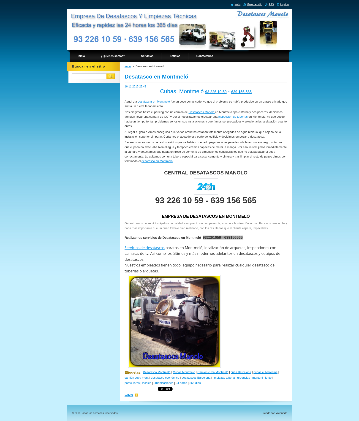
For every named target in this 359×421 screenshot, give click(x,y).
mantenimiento (262, 377)
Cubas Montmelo (184, 372)
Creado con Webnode (274, 413)
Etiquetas (132, 372)
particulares (132, 383)
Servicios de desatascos (145, 247)
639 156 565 (241, 92)
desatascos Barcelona (196, 377)
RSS (271, 4)
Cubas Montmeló (182, 91)
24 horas (181, 383)
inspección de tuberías (233, 116)
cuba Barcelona (241, 372)
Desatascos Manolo (202, 112)
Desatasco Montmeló (156, 372)
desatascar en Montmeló (154, 101)
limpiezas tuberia (224, 377)
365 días (195, 383)
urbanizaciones (163, 383)
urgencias (243, 377)
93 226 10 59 (215, 92)
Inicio (128, 66)
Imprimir (284, 4)
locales (146, 383)
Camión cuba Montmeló (212, 372)
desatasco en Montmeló (157, 161)
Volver (129, 395)
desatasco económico (165, 377)
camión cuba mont (137, 377)
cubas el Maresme (265, 372)
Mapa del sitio (254, 4)
